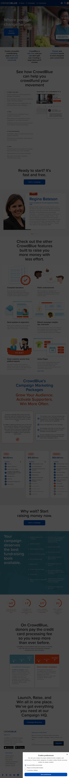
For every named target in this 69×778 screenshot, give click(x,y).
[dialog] (46, 765)
